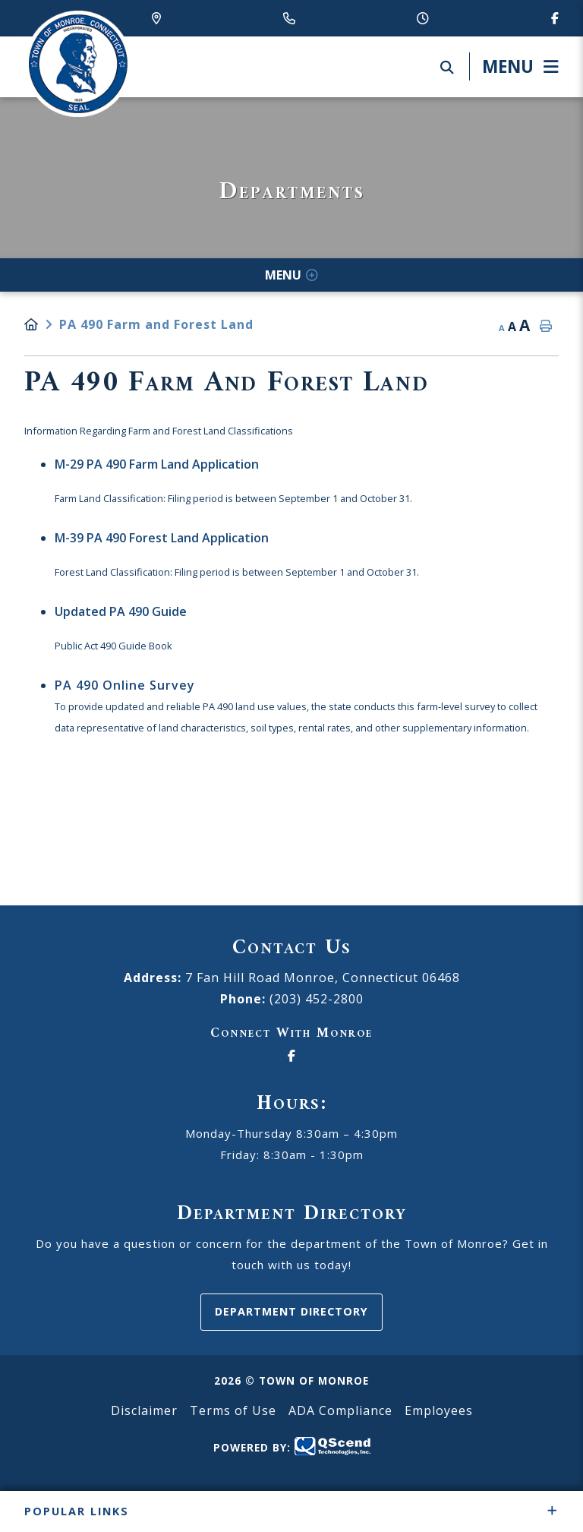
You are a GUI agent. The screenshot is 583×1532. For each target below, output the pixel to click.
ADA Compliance (340, 1410)
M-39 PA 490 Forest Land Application (162, 537)
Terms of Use (233, 1410)
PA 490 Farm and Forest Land (156, 324)
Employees (439, 1410)
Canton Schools (77, 64)
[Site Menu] (291, 275)
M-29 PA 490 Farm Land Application (157, 464)
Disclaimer (144, 1410)
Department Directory (291, 1311)
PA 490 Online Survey (125, 685)
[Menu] (514, 66)
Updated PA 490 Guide (121, 611)
